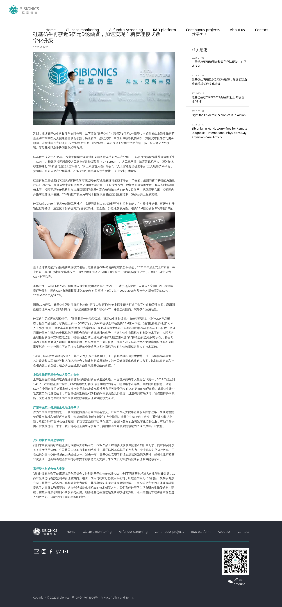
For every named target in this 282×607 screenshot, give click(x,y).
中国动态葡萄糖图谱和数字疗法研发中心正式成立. (219, 63)
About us (237, 29)
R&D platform (164, 29)
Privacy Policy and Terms (117, 597)
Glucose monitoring (82, 29)
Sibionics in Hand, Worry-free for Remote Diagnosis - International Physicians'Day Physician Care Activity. (219, 132)
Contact (261, 29)
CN (271, 9)
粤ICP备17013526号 (85, 597)
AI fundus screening (126, 29)
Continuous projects (203, 29)
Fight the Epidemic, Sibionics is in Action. (219, 115)
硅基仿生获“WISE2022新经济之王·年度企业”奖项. (218, 99)
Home (51, 29)
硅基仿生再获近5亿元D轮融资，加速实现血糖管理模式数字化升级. (219, 81)
